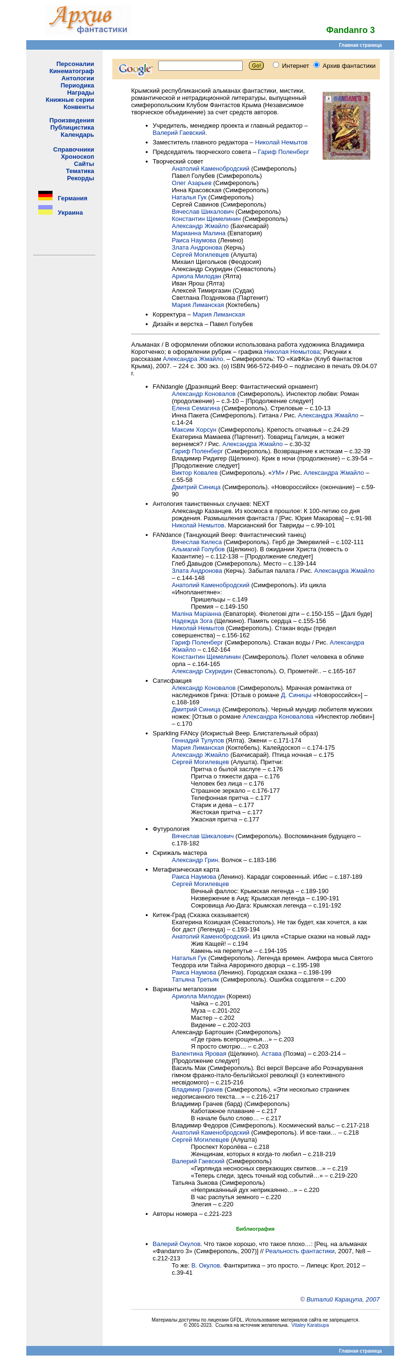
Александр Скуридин (202, 671)
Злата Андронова (197, 247)
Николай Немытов (281, 142)
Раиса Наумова (194, 240)
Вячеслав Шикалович (203, 211)
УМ (276, 472)
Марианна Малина (199, 233)
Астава (271, 1053)
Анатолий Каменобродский (211, 168)
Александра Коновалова (278, 716)
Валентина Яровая (199, 1053)
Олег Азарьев (192, 182)
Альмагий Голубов (198, 549)
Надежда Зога (192, 620)
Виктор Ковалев (195, 472)
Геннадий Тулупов (198, 740)
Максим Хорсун (194, 429)
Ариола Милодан (196, 276)
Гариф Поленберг (283, 151)
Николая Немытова (292, 351)
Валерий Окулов (177, 1243)
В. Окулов (205, 1265)
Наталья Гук (189, 197)
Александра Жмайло (193, 358)
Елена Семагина (196, 408)
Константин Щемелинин (206, 218)
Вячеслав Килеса (197, 542)
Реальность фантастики (299, 1251)
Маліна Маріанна (197, 613)
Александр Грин (195, 860)
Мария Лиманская (198, 304)
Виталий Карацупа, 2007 (342, 1299)
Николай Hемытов (198, 525)
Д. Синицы (296, 695)
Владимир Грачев (197, 1089)
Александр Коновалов (204, 393)
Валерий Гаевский (179, 132)
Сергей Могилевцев (200, 254)
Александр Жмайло (200, 226)
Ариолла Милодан (198, 996)
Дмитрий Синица (196, 487)
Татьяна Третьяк (195, 979)
